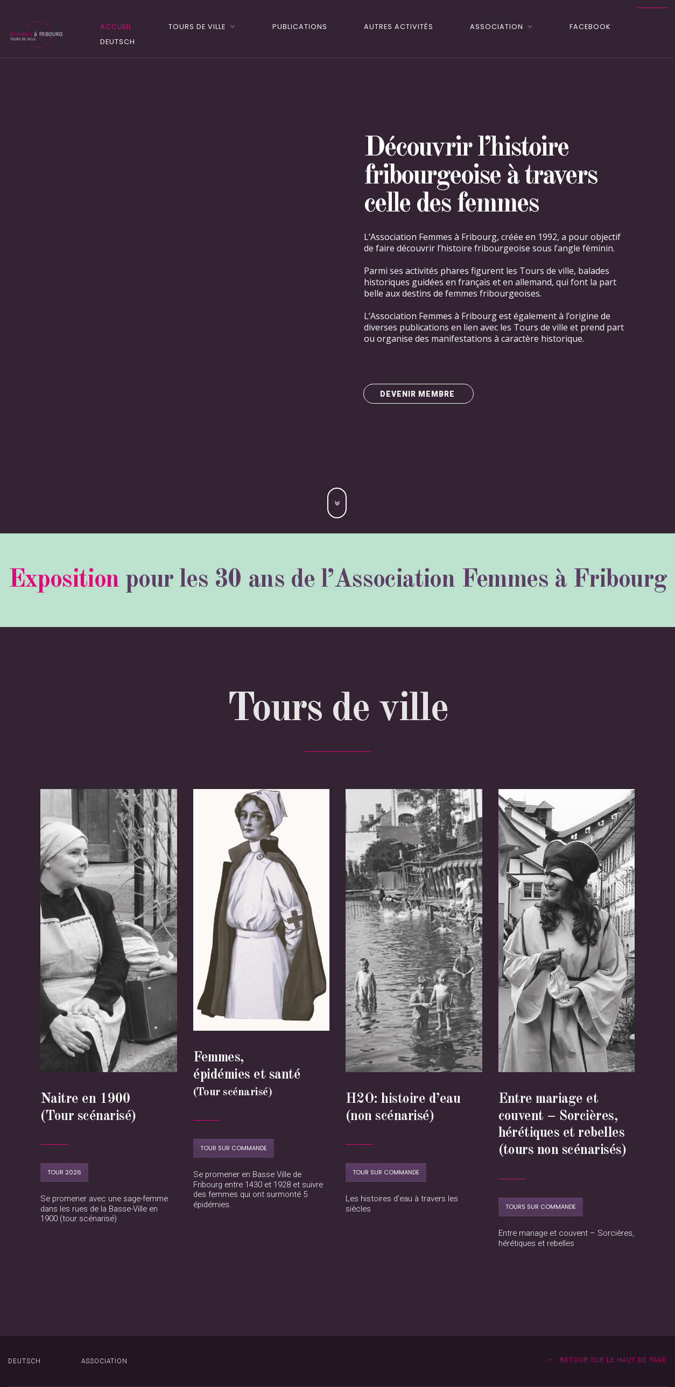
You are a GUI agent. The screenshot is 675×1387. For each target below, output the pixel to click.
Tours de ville (197, 26)
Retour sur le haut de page (607, 1360)
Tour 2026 (64, 1172)
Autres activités (398, 26)
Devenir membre (418, 394)
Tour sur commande (233, 1148)
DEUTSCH (117, 41)
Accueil (116, 26)
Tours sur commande (540, 1206)
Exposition (64, 580)
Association (496, 26)
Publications (299, 26)
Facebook (590, 26)
